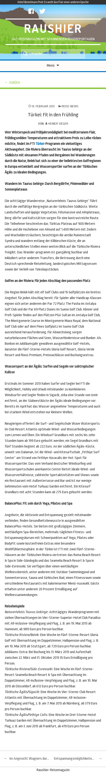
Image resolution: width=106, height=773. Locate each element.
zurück (14, 83)
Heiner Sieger (58, 123)
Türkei (39, 144)
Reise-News (70, 106)
